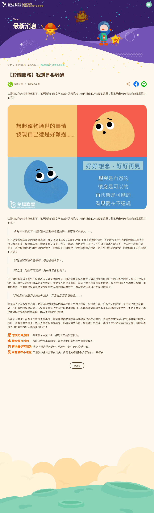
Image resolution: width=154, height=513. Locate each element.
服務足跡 (32, 65)
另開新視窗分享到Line (144, 84)
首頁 (10, 65)
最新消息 (20, 65)
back (77, 365)
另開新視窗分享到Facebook (136, 84)
